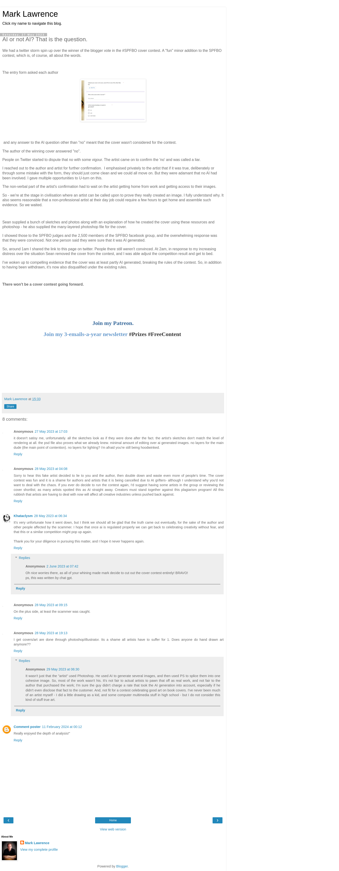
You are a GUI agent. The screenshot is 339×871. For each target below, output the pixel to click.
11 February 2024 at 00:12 (62, 727)
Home (113, 820)
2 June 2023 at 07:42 (62, 566)
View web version (113, 829)
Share (10, 406)
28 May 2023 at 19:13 (51, 633)
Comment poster (27, 727)
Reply (18, 454)
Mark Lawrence (30, 13)
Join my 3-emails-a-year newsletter (86, 334)
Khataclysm (23, 516)
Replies (24, 558)
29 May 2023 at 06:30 (63, 669)
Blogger (122, 866)
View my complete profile (39, 849)
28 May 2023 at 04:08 (51, 469)
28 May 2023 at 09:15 (51, 605)
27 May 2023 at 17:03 (51, 431)
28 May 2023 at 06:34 (50, 516)
